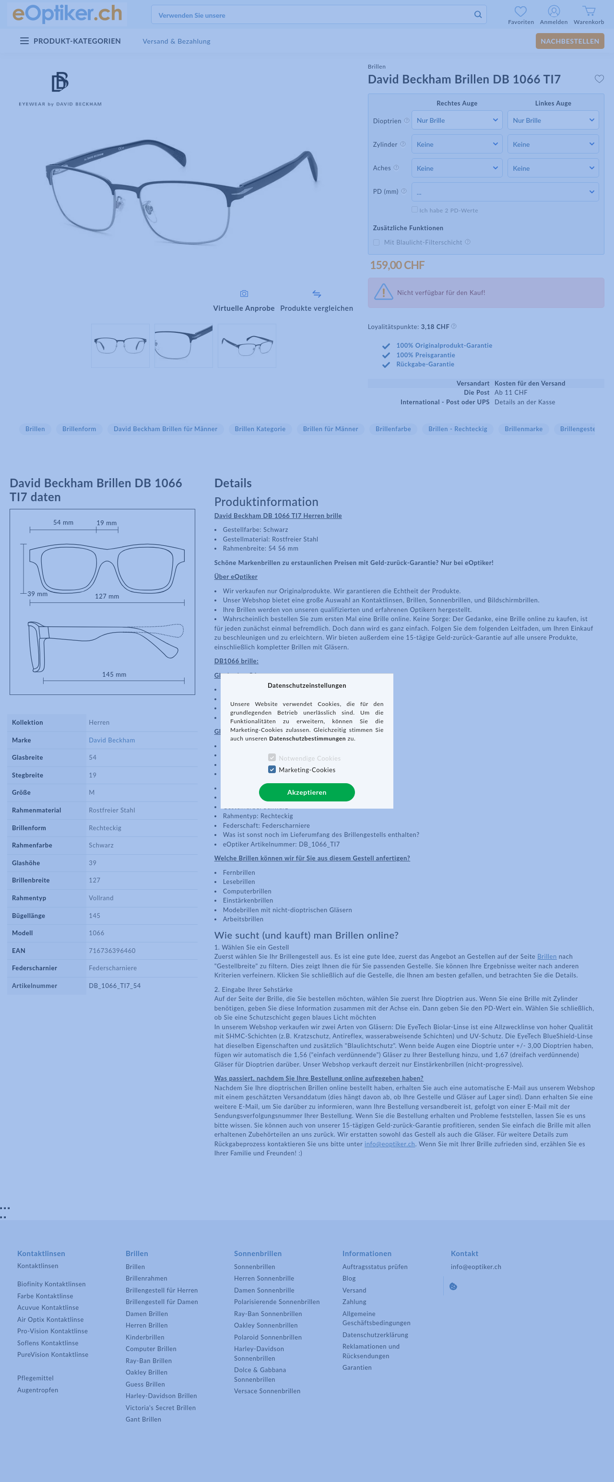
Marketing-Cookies (307, 770)
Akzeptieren (307, 792)
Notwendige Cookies (310, 758)
